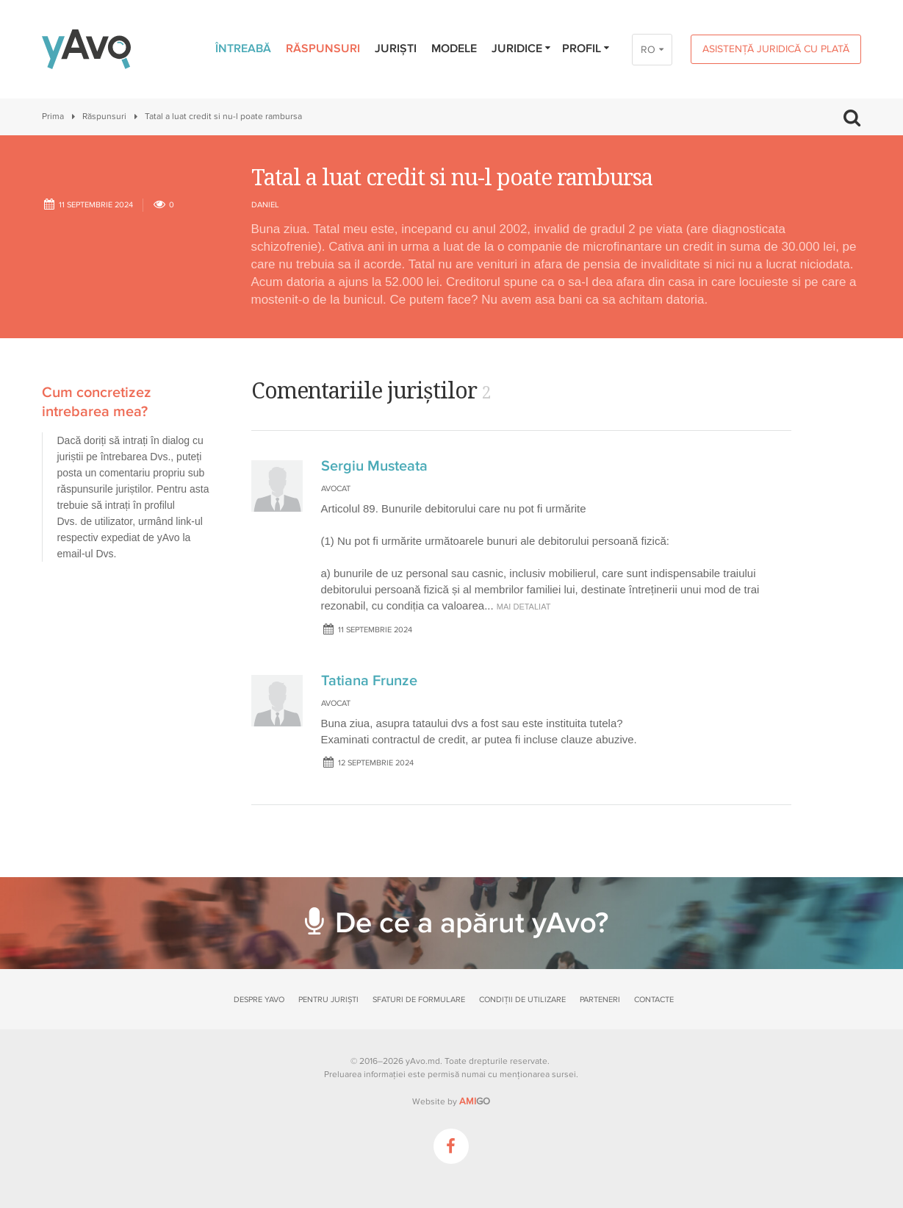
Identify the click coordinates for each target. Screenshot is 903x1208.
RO (648, 49)
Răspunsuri (323, 48)
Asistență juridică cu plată (775, 49)
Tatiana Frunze (369, 681)
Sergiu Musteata (374, 466)
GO (474, 1101)
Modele (454, 48)
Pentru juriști (328, 999)
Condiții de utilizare (522, 999)
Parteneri (600, 999)
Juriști (396, 48)
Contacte (654, 999)
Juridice (522, 48)
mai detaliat (524, 606)
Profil (586, 48)
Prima (53, 116)
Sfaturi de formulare (419, 999)
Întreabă (243, 48)
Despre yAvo (259, 999)
